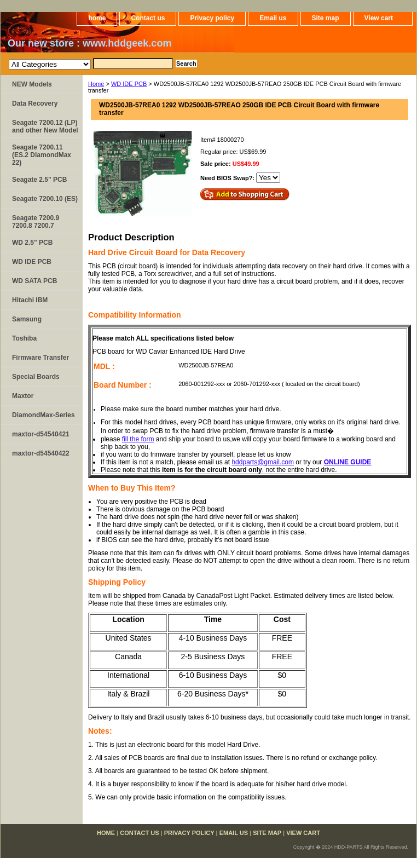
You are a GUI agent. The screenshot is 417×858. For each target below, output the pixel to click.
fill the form (138, 439)
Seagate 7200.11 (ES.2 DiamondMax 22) (41, 154)
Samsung (27, 319)
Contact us (148, 18)
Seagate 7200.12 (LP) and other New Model (45, 126)
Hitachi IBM (30, 300)
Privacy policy (212, 18)
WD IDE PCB (129, 83)
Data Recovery (34, 103)
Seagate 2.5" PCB (39, 179)
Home (96, 83)
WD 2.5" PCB (32, 242)
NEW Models (32, 84)
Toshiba (24, 338)
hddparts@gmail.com (262, 462)
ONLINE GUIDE (348, 462)
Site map (325, 18)
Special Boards (36, 377)
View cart (378, 18)
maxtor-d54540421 (41, 434)
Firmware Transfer (40, 357)
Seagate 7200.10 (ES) (45, 199)
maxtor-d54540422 (41, 453)
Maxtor (22, 396)
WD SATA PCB (34, 281)
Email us (272, 18)
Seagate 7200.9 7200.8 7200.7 (35, 221)
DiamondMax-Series (43, 415)
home (97, 18)
